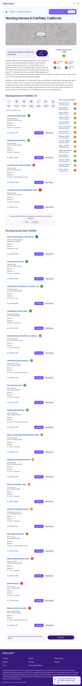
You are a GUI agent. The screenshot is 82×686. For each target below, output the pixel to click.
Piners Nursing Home (14, 385)
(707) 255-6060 (12, 501)
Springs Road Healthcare (15, 410)
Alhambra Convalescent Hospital (18, 459)
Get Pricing (42, 53)
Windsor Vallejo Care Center (17, 608)
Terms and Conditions (35, 665)
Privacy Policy (58, 658)
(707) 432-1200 (12, 133)
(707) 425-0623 (12, 158)
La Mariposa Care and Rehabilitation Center (22, 190)
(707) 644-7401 (12, 625)
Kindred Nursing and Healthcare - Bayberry (22, 336)
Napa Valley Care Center (15, 534)
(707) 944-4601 (12, 303)
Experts (30, 658)
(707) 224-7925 (12, 402)
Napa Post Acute (13, 583)
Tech (4, 665)
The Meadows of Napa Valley (17, 311)
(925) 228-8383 (12, 279)
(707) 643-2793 (12, 427)
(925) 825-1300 (12, 353)
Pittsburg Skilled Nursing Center (18, 558)
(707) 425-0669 (12, 182)
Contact (5, 658)
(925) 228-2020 (12, 477)
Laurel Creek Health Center (16, 116)
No (35, 222)
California (12, 11)
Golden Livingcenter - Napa (16, 484)
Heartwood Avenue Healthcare (18, 360)
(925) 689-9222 (12, 526)
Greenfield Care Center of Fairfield (19, 165)
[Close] (78, 680)
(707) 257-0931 (12, 551)
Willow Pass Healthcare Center (18, 509)
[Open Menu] (78, 3)
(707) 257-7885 (12, 328)
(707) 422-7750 (12, 207)
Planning (31, 662)
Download (71, 11)
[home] (9, 3)
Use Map (41, 34)
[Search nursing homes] (75, 3)
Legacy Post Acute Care (15, 261)
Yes (26, 222)
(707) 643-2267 (12, 378)
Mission (5, 662)
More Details (49, 133)
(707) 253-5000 (12, 254)
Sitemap (57, 662)
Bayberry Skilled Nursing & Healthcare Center (23, 435)
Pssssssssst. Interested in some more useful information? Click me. (66, 680)
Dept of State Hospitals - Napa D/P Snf (20, 237)
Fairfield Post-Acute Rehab (16, 140)
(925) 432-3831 (12, 576)
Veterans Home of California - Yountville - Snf (23, 286)
